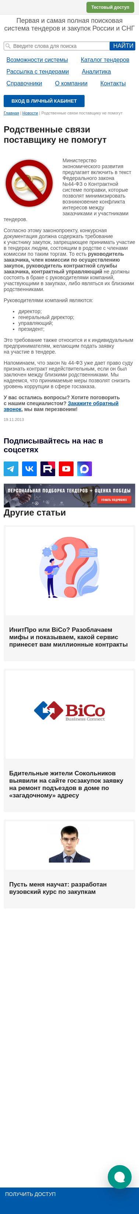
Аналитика (96, 71)
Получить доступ (30, 1194)
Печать (131, 130)
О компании (71, 83)
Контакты (113, 83)
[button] (120, 1177)
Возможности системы (37, 60)
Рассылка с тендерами (38, 71)
